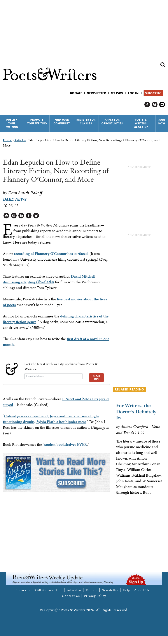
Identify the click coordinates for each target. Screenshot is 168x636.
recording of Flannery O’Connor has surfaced (51, 253)
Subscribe (153, 93)
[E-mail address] (53, 376)
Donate (76, 93)
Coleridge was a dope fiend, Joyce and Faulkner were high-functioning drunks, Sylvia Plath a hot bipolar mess (51, 418)
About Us (141, 590)
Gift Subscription (49, 590)
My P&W (117, 93)
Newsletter (96, 93)
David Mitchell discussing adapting (49, 279)
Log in (133, 93)
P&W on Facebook (147, 105)
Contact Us (71, 596)
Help (126, 590)
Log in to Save (21, 216)
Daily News (14, 199)
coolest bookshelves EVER (65, 444)
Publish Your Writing (12, 123)
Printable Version (6, 216)
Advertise (74, 590)
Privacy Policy (95, 596)
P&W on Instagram (162, 105)
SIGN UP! (96, 378)
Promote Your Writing (37, 121)
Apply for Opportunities (112, 121)
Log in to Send (14, 216)
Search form (162, 64)
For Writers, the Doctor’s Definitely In (136, 412)
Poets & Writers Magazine (141, 123)
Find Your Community (62, 121)
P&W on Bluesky (155, 105)
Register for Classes (86, 121)
